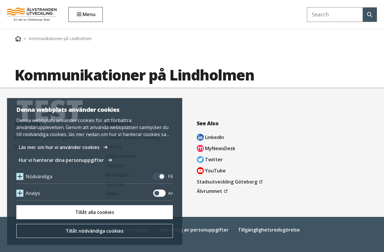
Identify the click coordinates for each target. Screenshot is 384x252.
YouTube (211, 171)
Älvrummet (213, 191)
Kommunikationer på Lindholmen (60, 38)
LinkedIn (210, 138)
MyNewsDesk (216, 149)
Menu (89, 14)
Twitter (210, 160)
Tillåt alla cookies (94, 212)
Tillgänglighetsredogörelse (269, 230)
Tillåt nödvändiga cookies (95, 231)
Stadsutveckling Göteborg (230, 181)
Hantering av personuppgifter (194, 230)
